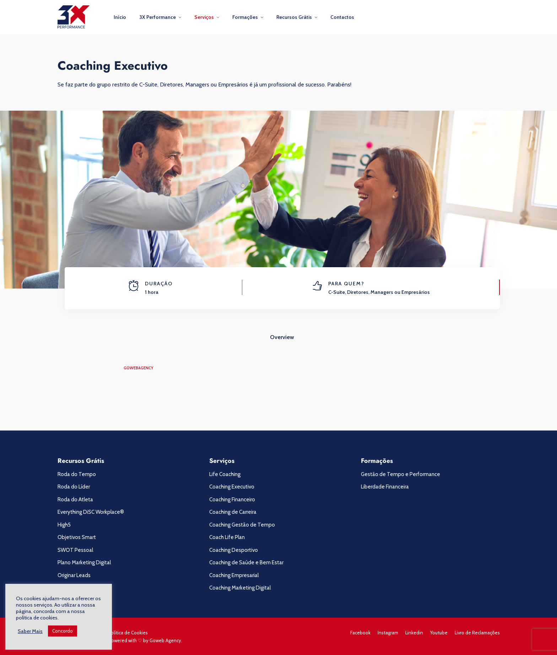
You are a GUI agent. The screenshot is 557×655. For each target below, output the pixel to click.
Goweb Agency (165, 640)
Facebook (360, 632)
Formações (245, 17)
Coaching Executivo (231, 487)
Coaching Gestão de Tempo (242, 525)
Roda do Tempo (77, 474)
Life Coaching (224, 474)
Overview (282, 337)
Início (120, 17)
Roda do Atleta (75, 499)
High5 (64, 525)
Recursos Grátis (294, 17)
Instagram (388, 632)
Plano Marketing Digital (84, 562)
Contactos (342, 17)
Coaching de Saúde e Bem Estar (246, 562)
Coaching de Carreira (232, 512)
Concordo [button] (62, 631)
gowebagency (138, 367)
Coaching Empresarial (234, 575)
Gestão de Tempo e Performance (400, 474)
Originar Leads (74, 575)
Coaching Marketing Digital (240, 588)
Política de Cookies (128, 632)
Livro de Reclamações (477, 632)
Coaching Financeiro (232, 499)
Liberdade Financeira (385, 487)
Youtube (439, 632)
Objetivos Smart (77, 537)
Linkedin (414, 632)
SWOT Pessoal (75, 550)
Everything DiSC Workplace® (91, 512)
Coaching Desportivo (233, 550)
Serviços (204, 17)
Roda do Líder (74, 487)
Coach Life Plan (227, 537)
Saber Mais (30, 631)
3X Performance (157, 17)
